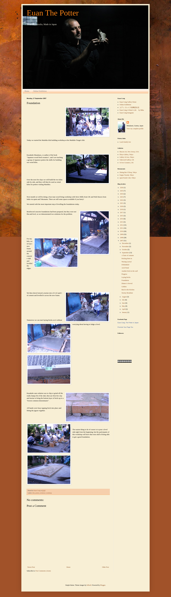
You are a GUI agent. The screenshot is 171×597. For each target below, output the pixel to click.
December (125, 243)
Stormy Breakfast (127, 293)
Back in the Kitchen (128, 290)
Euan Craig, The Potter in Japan (128, 322)
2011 (122, 228)
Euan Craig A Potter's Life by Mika (132, 110)
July (123, 300)
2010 (122, 231)
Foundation (125, 280)
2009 (122, 234)
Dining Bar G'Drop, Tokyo (128, 172)
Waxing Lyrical (126, 262)
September (125, 253)
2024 (122, 194)
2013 (122, 222)
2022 (122, 200)
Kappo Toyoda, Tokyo (127, 175)
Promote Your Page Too (125, 327)
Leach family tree (125, 142)
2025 (122, 191)
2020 (122, 206)
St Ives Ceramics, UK (127, 163)
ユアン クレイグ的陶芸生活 (129, 107)
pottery (37, 493)
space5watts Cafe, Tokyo (128, 178)
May (123, 306)
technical (42, 493)
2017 (122, 212)
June (123, 303)
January (124, 312)
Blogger (102, 585)
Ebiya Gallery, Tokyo (126, 154)
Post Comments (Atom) (43, 571)
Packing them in (127, 258)
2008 (122, 238)
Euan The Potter (53, 12)
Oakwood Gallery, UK (127, 160)
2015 (122, 216)
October (125, 250)
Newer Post (31, 567)
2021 (122, 203)
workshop (49, 493)
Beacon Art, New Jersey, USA (129, 152)
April (124, 309)
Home (27, 91)
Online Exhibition (40, 91)
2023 (122, 197)
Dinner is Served (127, 283)
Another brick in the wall (130, 271)
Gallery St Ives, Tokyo (127, 157)
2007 (122, 241)
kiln (33, 493)
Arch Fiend (125, 268)
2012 (122, 225)
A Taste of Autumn (128, 255)
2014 (122, 219)
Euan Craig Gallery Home (128, 102)
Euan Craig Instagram (127, 113)
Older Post (105, 567)
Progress (124, 274)
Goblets (124, 287)
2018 (122, 209)
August (124, 297)
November (125, 246)
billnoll (89, 585)
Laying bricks (126, 277)
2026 (122, 188)
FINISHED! (125, 265)
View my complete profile (135, 129)
